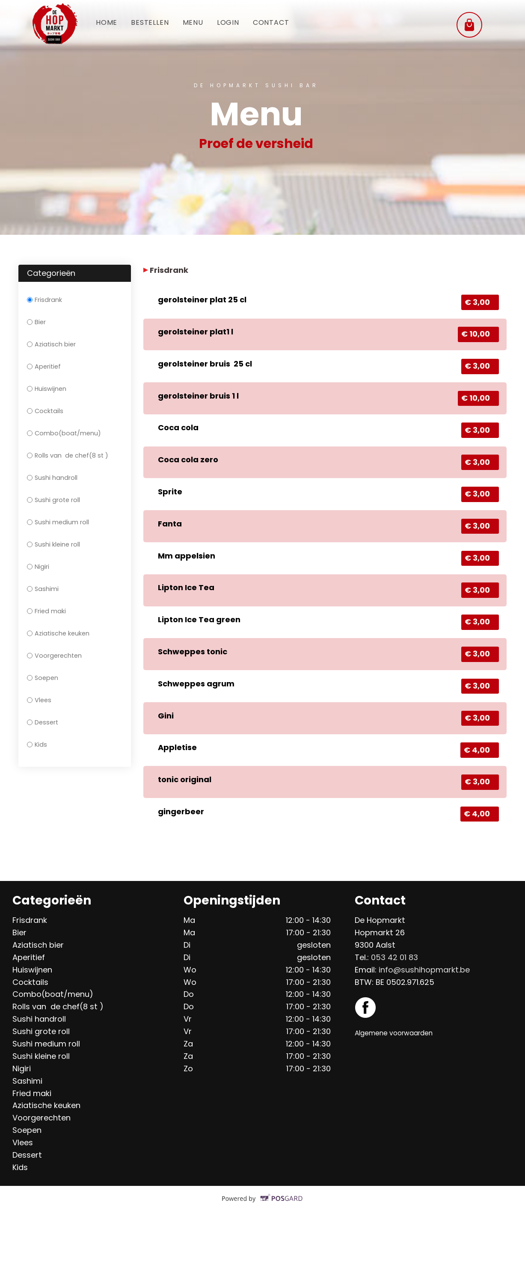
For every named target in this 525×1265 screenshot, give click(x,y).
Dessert (42, 722)
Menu (202, 23)
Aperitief (44, 366)
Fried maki (46, 611)
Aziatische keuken (58, 633)
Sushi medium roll (58, 522)
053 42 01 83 (394, 1005)
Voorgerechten (54, 655)
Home (108, 23)
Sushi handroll (52, 477)
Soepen (42, 678)
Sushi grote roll (53, 500)
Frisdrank (44, 300)
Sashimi (43, 589)
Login (240, 23)
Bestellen (155, 23)
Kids (37, 744)
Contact (288, 23)
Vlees (39, 700)
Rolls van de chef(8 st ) (67, 455)
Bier (36, 322)
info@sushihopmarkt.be (424, 1017)
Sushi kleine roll (53, 544)
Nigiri (38, 566)
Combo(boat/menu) (64, 433)
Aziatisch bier (51, 344)
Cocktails (45, 411)
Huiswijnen (46, 388)
